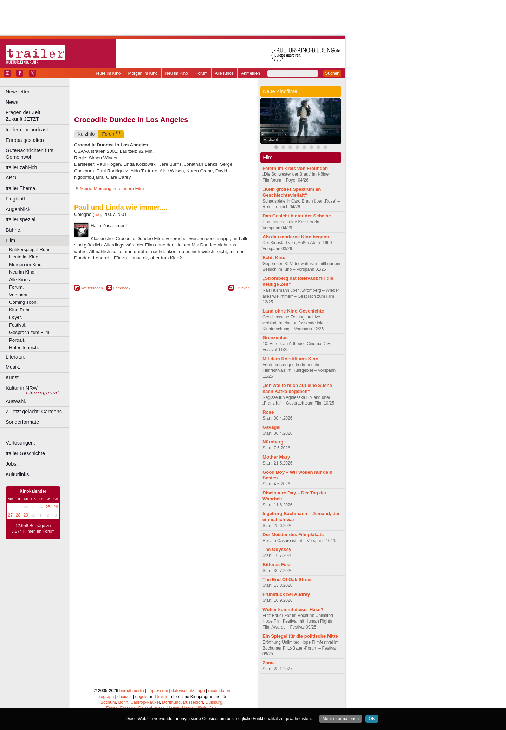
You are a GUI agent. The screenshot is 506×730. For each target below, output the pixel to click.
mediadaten (219, 690)
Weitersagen (92, 288)
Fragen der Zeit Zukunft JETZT (38, 116)
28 (18, 515)
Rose (268, 412)
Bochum (108, 702)
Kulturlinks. (18, 474)
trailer (162, 696)
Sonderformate (22, 422)
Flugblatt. (16, 199)
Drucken (242, 288)
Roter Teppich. (24, 347)
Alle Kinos (224, 73)
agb (201, 690)
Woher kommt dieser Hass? (292, 609)
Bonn (123, 702)
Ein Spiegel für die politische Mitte (300, 636)
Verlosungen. (20, 443)
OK (372, 718)
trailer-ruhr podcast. (28, 129)
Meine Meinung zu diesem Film (112, 188)
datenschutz (182, 690)
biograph (105, 696)
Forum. (16, 287)
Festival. (17, 325)
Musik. (13, 367)
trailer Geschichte (25, 453)
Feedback (121, 288)
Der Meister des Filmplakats (293, 534)
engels (141, 696)
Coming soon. (23, 302)
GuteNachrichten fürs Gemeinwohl (29, 153)
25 (48, 507)
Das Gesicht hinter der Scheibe (296, 215)
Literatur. (15, 357)
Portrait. (17, 340)
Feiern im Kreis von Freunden (295, 168)
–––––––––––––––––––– (34, 432)
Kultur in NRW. (22, 388)
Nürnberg (272, 442)
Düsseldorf (193, 702)
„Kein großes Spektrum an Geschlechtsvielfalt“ (291, 192)
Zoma (268, 662)
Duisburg (214, 702)
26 (55, 507)
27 (10, 515)
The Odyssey (276, 549)
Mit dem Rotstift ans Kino (290, 358)
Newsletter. (18, 91)
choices (124, 696)
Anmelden (250, 73)
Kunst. (13, 377)
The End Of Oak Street (287, 579)
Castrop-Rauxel (145, 702)
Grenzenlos (275, 337)
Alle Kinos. (20, 279)
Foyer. (15, 317)
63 (96, 214)
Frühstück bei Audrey (286, 594)
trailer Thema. (21, 188)
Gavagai (271, 427)
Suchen (332, 73)
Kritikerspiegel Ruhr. (30, 249)
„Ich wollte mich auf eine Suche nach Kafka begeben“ (297, 388)
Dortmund (171, 702)
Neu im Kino (176, 73)
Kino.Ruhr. (20, 310)
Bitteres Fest (276, 564)
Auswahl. (16, 401)
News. (13, 102)
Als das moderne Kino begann (295, 236)
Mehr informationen (341, 718)
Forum (201, 73)
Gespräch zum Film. (30, 332)
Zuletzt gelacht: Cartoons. (34, 411)
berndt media (131, 690)
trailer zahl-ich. (22, 167)
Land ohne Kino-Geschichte (293, 311)
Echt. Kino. (274, 257)
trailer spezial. (21, 219)
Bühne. (14, 230)
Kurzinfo (86, 134)
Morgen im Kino (142, 73)
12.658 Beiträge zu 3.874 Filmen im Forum (32, 528)
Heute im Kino (107, 73)
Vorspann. (19, 294)
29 (26, 515)
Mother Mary (276, 457)
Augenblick (18, 209)
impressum (158, 690)
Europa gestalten (25, 140)
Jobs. (12, 464)
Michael (270, 139)
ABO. (12, 177)
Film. (11, 240)
